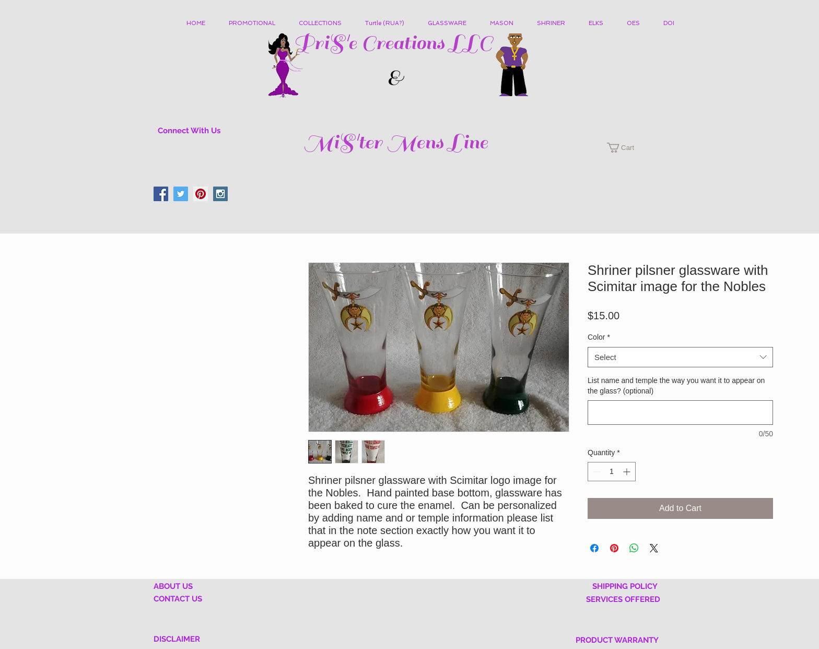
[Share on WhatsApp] (634, 548)
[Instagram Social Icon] (220, 194)
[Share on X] (654, 548)
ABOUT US (173, 586)
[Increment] (627, 471)
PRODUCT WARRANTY (617, 640)
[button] (324, 23)
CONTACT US (178, 599)
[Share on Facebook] (594, 548)
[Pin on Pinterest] (614, 548)
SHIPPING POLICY (625, 586)
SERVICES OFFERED (623, 599)
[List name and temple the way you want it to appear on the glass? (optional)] (680, 412)
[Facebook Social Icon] (161, 194)
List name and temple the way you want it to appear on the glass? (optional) (676, 385)
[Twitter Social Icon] (180, 194)
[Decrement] (595, 471)
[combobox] (680, 357)
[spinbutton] (611, 471)
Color (599, 337)
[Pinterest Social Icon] (200, 194)
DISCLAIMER (177, 639)
